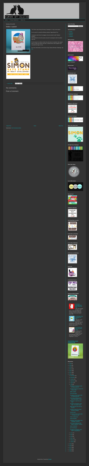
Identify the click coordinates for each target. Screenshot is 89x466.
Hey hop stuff (72, 412)
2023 (70, 368)
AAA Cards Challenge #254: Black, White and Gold (78, 306)
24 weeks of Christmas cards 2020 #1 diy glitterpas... (76, 430)
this (32, 49)
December (72, 375)
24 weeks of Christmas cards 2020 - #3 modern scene (76, 404)
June (71, 432)
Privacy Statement (14, 20)
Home (6, 20)
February (72, 439)
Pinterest (71, 34)
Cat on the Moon (73, 393)
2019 (70, 443)
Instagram (71, 36)
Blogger (49, 459)
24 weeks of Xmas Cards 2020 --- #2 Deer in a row (76, 415)
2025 (70, 365)
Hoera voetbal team (74, 416)
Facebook (71, 33)
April (71, 436)
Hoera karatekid (73, 418)
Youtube (70, 31)
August (71, 382)
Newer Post (8, 125)
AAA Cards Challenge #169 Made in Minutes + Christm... (76, 424)
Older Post (61, 125)
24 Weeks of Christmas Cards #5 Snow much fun (76, 387)
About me (23, 20)
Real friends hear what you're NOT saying (78, 328)
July (71, 384)
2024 (70, 367)
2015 (70, 450)
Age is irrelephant (73, 426)
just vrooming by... (73, 427)
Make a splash (73, 391)
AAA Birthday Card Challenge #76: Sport (79, 317)
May (71, 434)
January (72, 441)
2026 (70, 363)
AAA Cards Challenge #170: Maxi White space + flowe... (76, 399)
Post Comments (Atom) (16, 128)
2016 (70, 449)
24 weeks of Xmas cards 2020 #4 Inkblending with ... (76, 396)
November (72, 377)
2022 (70, 370)
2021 (70, 372)
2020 (70, 374)
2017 (70, 447)
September (72, 380)
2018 (70, 445)
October (72, 379)
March (71, 438)
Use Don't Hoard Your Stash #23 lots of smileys (75, 410)
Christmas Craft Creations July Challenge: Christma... (76, 421)
